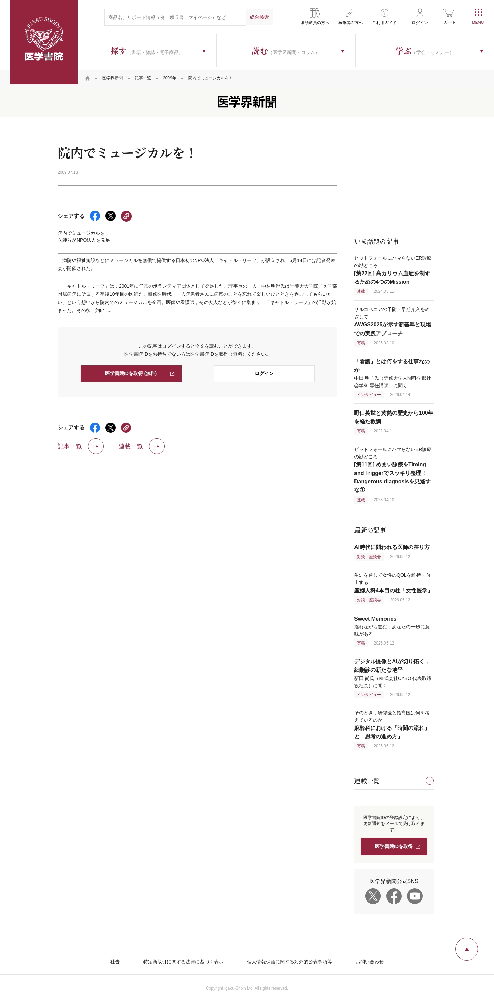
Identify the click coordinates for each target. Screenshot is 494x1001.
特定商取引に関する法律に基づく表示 (183, 959)
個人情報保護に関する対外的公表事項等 (289, 959)
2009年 (169, 76)
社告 (115, 959)
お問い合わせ (370, 959)
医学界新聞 (112, 76)
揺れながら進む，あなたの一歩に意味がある (392, 624)
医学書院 (44, 42)
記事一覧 (143, 76)
